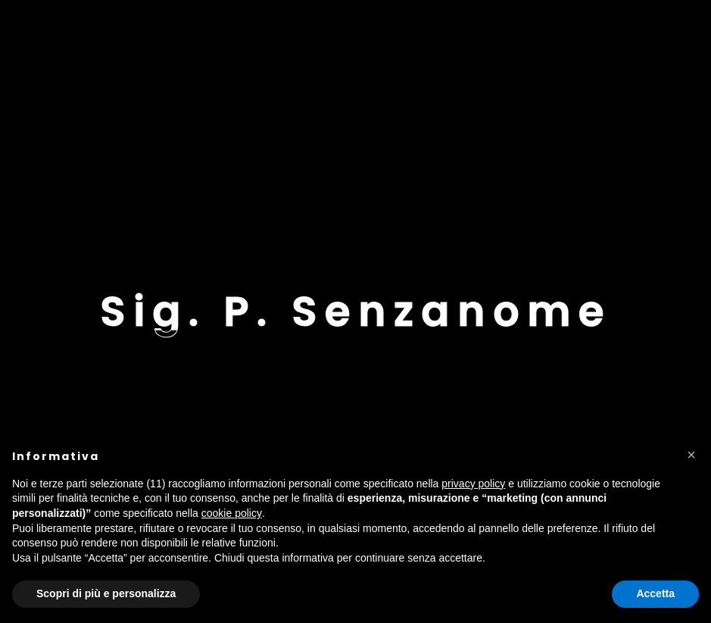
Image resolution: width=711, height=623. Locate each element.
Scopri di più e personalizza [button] (106, 593)
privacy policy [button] (473, 483)
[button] (691, 455)
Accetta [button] (655, 593)
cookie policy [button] (231, 513)
